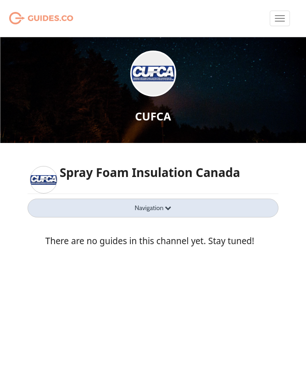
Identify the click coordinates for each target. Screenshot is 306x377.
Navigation (153, 208)
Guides (29, 18)
